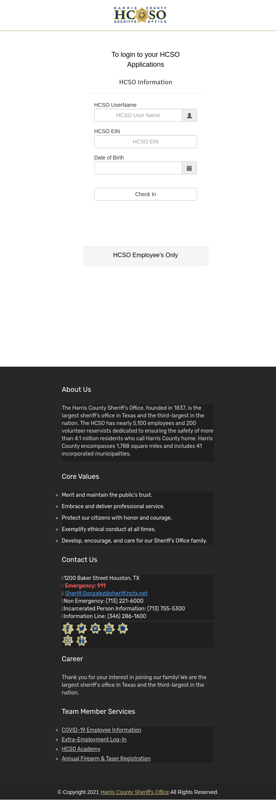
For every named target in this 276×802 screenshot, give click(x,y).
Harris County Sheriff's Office (135, 792)
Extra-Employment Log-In (94, 739)
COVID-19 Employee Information (101, 730)
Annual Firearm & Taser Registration (106, 758)
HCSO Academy (81, 749)
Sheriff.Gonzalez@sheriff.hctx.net (106, 593)
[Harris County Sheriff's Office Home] (139, 14)
